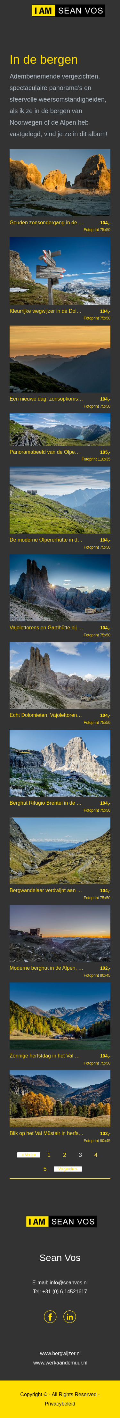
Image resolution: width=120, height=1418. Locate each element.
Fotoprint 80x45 (97, 972)
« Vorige (29, 1155)
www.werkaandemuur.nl (60, 1362)
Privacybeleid (60, 1403)
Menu (16, 9)
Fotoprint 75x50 (97, 226)
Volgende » (67, 1169)
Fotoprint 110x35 (96, 456)
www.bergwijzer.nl (60, 1353)
